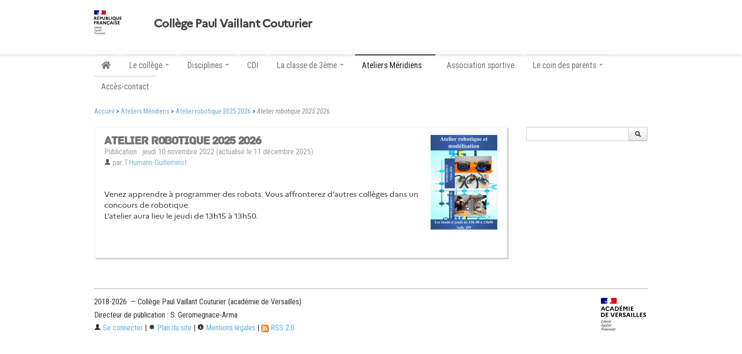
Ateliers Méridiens (145, 111)
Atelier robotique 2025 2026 (213, 111)
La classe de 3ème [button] (310, 65)
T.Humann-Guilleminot (155, 162)
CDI (252, 65)
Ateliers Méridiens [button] (395, 65)
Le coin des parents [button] (568, 65)
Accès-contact (125, 86)
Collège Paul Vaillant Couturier (233, 23)
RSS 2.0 (277, 327)
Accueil (104, 111)
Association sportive (480, 65)
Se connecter (118, 327)
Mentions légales (226, 327)
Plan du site (170, 327)
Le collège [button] (149, 65)
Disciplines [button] (208, 65)
